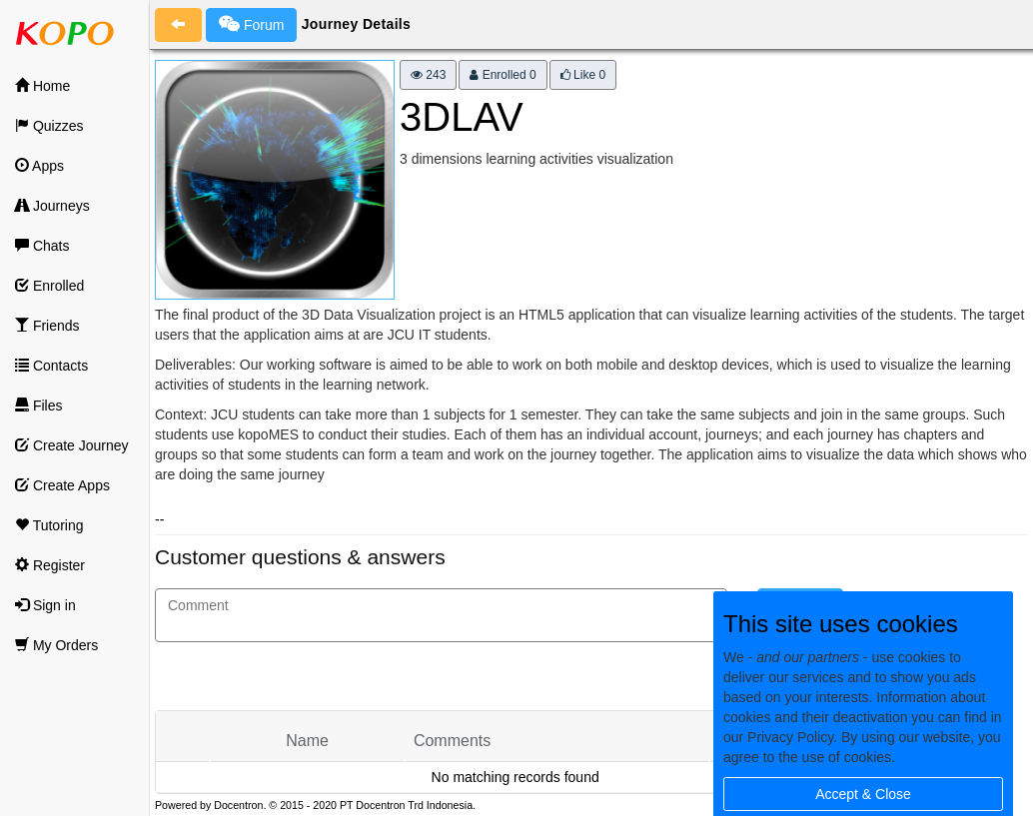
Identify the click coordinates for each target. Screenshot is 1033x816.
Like (582, 75)
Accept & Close (863, 794)
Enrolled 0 (502, 75)
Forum (251, 24)
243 (428, 75)
